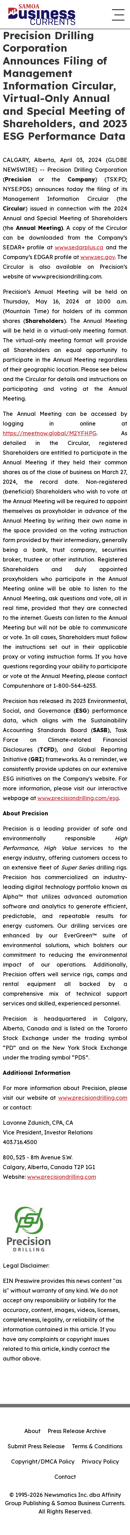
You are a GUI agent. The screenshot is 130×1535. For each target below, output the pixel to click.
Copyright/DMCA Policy (43, 1461)
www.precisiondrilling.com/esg (78, 798)
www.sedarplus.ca (79, 247)
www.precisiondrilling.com (92, 1097)
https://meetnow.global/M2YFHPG (49, 433)
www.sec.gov (97, 257)
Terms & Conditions (97, 1446)
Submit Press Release (36, 1446)
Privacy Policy (100, 1461)
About (32, 1430)
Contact (65, 1476)
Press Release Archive (76, 1430)
